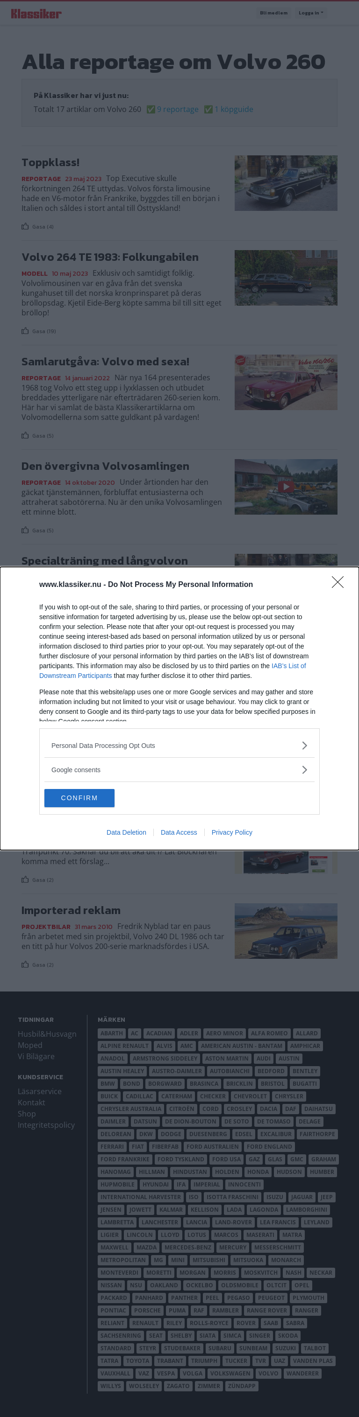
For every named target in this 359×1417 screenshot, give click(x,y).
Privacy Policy (232, 833)
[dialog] (179, 709)
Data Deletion (126, 833)
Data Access (179, 833)
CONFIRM (88, 798)
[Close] (341, 585)
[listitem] (179, 745)
